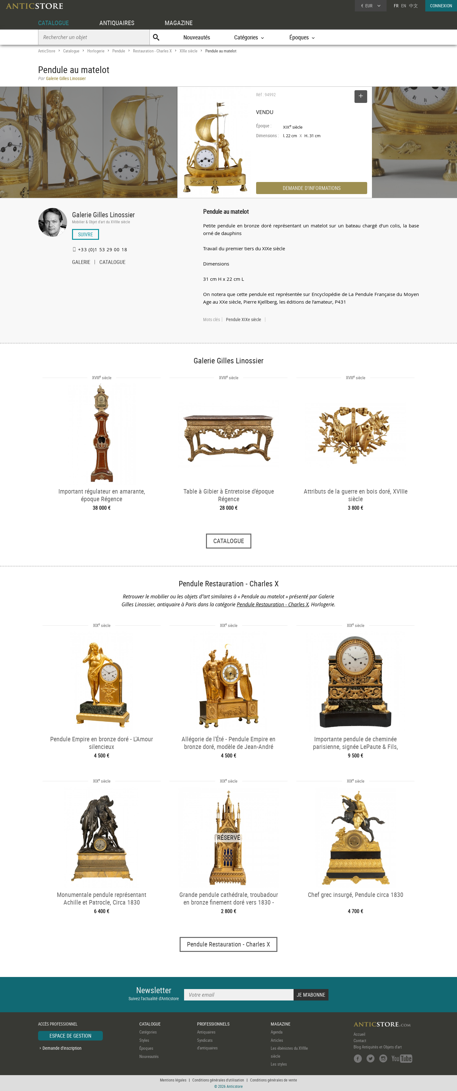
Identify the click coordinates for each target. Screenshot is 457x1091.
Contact (360, 1040)
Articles (277, 1040)
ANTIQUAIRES (116, 22)
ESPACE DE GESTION (70, 1035)
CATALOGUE (53, 22)
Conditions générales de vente (273, 1079)
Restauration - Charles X (152, 51)
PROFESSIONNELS (213, 1024)
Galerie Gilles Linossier (103, 214)
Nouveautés (196, 37)
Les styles (279, 1064)
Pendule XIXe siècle (243, 319)
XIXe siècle (188, 51)
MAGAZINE (179, 22)
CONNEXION (441, 6)
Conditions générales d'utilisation (218, 1079)
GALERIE (81, 263)
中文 (413, 6)
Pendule (118, 51)
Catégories (148, 1032)
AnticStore (46, 51)
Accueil (359, 1034)
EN (403, 6)
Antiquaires (206, 1032)
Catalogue (71, 51)
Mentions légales (173, 1079)
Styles (144, 1040)
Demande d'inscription (62, 1048)
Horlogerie (95, 51)
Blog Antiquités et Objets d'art (378, 1047)
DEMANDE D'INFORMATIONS (312, 188)
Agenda (276, 1032)
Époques (146, 1048)
